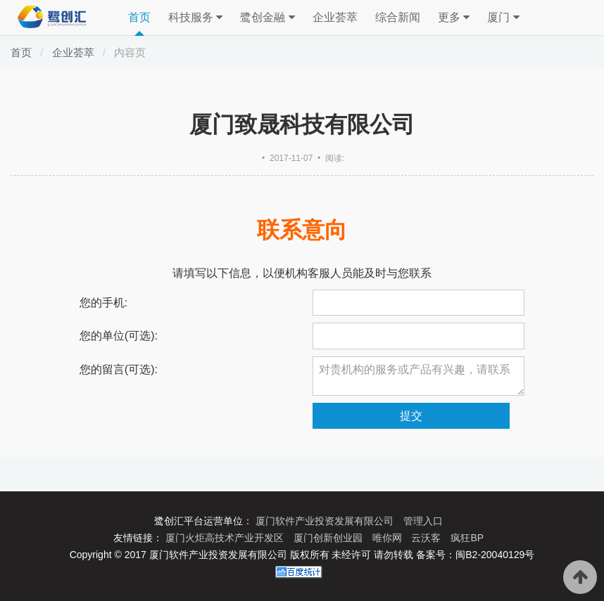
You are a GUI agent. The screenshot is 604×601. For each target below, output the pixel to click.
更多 (454, 17)
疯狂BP (467, 537)
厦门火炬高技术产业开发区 (226, 537)
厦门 (503, 17)
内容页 (130, 52)
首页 (139, 17)
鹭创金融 (267, 17)
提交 (411, 416)
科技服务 (195, 17)
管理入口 (423, 520)
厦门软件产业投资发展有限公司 (326, 520)
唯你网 (388, 537)
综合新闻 (397, 17)
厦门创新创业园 (329, 537)
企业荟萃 (335, 17)
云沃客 (427, 537)
